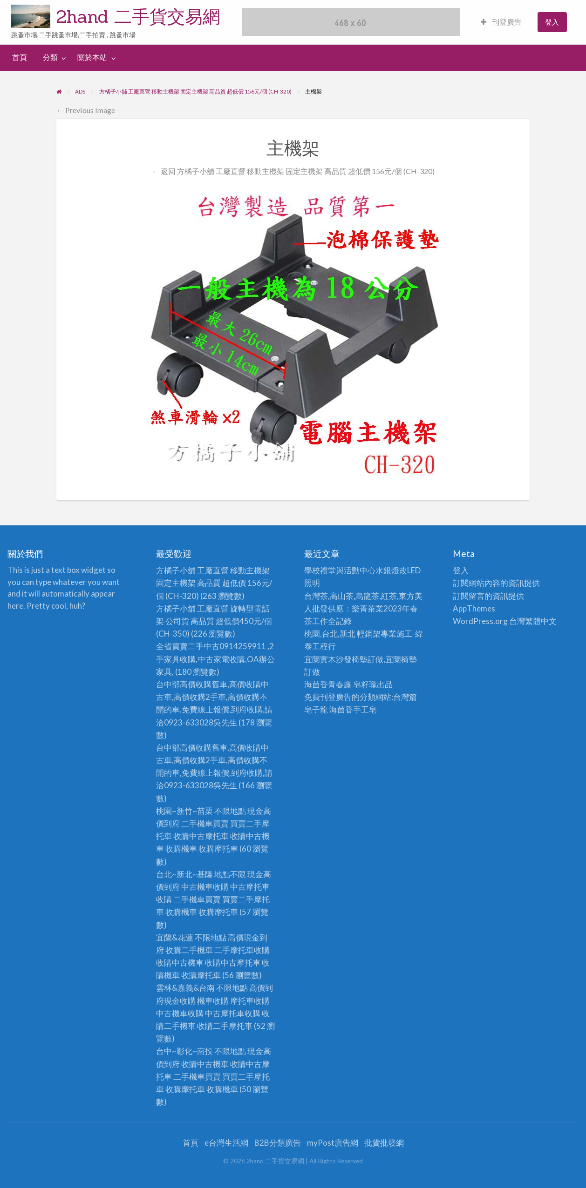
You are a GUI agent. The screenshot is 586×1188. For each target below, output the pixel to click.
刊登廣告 (501, 22)
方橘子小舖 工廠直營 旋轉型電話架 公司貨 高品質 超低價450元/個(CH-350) (214, 621)
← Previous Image (85, 110)
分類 (50, 57)
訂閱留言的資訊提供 (488, 596)
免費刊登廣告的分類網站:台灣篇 (360, 697)
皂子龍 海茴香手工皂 (340, 709)
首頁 (19, 57)
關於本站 (92, 57)
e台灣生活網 (226, 1143)
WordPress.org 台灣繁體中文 (505, 621)
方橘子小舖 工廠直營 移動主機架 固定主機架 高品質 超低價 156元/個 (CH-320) (214, 582)
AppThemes (474, 608)
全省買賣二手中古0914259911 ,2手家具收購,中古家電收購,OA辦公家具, (215, 658)
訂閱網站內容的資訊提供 (496, 583)
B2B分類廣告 (277, 1143)
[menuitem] (501, 22)
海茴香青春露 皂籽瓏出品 (348, 684)
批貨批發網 (384, 1143)
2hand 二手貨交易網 (138, 16)
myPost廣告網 (332, 1143)
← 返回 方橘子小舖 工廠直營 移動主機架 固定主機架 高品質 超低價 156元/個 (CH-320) (292, 171)
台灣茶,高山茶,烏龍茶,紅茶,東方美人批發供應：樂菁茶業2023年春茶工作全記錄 (363, 608)
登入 (552, 22)
